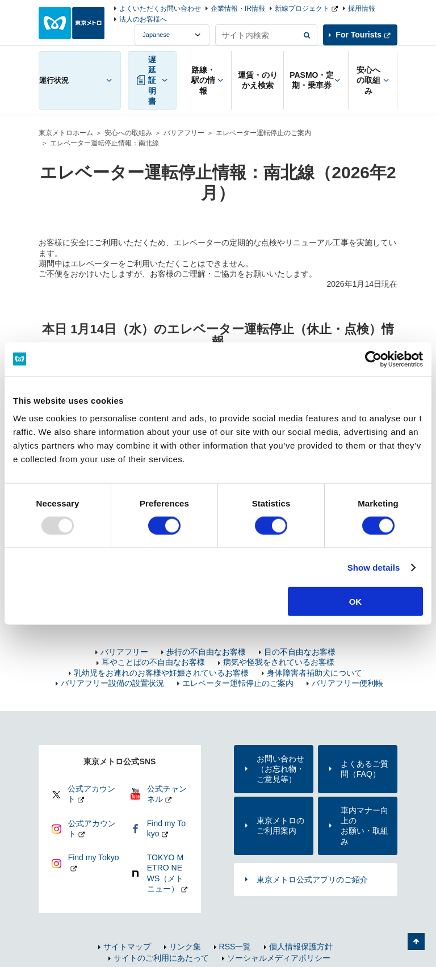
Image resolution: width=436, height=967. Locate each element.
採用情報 (361, 8)
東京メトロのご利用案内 (280, 825)
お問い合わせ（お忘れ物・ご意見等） (280, 769)
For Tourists (359, 34)
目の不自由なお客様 (300, 651)
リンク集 (185, 946)
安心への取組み (128, 133)
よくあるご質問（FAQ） (364, 768)
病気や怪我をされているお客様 (278, 662)
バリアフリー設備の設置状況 (112, 683)
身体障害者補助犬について (314, 672)
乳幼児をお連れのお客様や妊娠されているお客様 (161, 672)
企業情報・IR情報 (238, 8)
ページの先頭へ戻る (416, 941)
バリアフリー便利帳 (347, 683)
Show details (373, 567)
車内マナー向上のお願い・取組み (364, 826)
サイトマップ (127, 946)
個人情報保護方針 (301, 946)
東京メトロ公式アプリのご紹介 (312, 879)
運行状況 (54, 80)
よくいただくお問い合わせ (160, 8)
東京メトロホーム (66, 133)
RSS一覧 (235, 946)
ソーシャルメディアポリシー (278, 957)
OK (355, 601)
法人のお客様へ (143, 19)
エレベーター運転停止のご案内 (263, 133)
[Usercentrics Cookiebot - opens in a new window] (373, 358)
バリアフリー (184, 133)
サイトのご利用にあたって (161, 957)
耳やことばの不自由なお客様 (153, 662)
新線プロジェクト (302, 8)
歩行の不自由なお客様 (206, 651)
